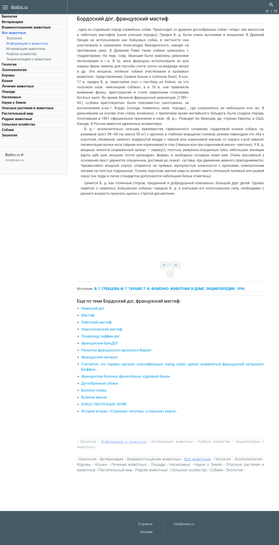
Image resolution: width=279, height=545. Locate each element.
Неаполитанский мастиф (101, 329)
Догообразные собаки (99, 383)
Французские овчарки (99, 357)
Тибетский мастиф (96, 322)
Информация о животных (27, 43)
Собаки (8, 130)
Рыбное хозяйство (21, 54)
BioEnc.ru (19, 7)
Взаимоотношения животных (26, 27)
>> (275, 11)
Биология (9, 16)
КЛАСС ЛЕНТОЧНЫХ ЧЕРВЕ (104, 404)
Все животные (14, 33)
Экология (9, 135)
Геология (9, 64)
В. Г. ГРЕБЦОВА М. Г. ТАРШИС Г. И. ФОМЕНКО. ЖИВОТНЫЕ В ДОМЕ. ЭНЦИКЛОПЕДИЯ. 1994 (169, 289)
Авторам (146, 532)
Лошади (8, 92)
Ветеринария (12, 22)
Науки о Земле (14, 102)
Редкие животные (17, 119)
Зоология (14, 38)
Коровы (8, 75)
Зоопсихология (14, 70)
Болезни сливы (94, 390)
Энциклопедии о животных (28, 59)
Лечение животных (18, 86)
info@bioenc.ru (14, 160)
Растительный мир (17, 113)
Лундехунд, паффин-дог (100, 336)
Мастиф (87, 315)
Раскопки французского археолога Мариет (116, 350)
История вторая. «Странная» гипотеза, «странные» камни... (129, 411)
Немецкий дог (92, 308)
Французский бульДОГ (99, 343)
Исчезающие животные (25, 49)
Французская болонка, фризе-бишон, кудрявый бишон (125, 376)
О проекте (145, 524)
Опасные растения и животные (28, 108)
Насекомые (11, 97)
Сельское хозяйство (18, 124)
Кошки (7, 81)
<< (267, 11)
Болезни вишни (94, 397)
